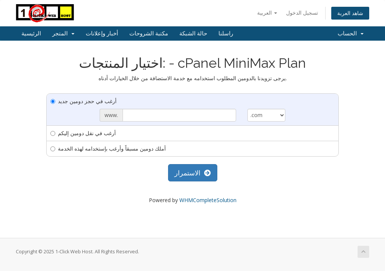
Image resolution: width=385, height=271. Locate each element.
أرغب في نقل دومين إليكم (83, 133)
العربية (267, 12)
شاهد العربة (350, 13)
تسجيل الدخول (302, 12)
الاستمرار (192, 172)
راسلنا (225, 33)
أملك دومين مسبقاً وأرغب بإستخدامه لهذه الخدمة (108, 148)
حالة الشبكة (193, 33)
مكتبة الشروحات (148, 33)
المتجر (63, 33)
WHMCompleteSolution (207, 200)
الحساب (351, 33)
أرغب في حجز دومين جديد (83, 101)
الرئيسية (31, 33)
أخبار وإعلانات (102, 33)
